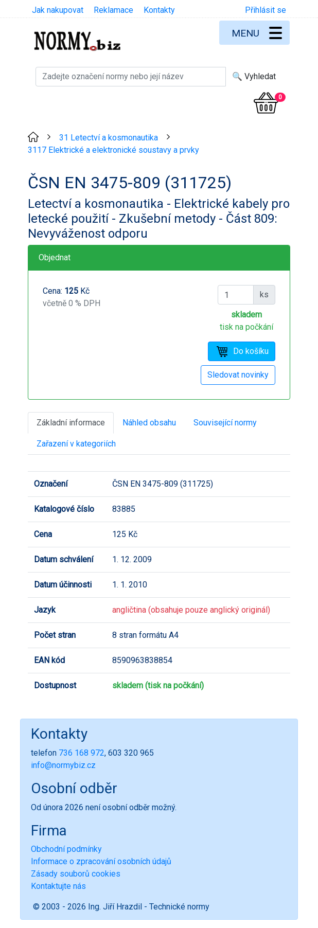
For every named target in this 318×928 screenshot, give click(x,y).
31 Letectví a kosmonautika (108, 137)
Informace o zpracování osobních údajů (101, 861)
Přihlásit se (265, 10)
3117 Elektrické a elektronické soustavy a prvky (113, 150)
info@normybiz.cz (63, 765)
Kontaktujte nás (58, 886)
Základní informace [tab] (71, 422)
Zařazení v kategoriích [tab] (76, 444)
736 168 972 (81, 753)
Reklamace (113, 10)
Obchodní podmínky (66, 849)
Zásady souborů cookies (75, 874)
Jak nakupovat (57, 10)
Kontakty (159, 10)
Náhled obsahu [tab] (149, 422)
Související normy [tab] (225, 422)
